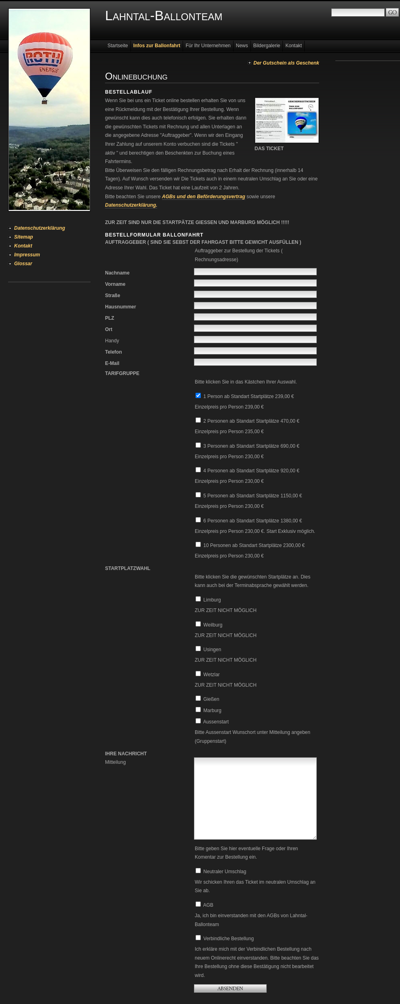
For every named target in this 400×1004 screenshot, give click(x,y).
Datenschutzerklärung (39, 228)
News (242, 45)
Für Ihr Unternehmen (207, 45)
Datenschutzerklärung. (131, 205)
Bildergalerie (266, 45)
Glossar (23, 263)
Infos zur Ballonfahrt (157, 45)
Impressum (27, 255)
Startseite (117, 45)
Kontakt (23, 246)
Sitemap (23, 237)
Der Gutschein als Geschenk (286, 63)
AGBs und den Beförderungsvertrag (203, 196)
